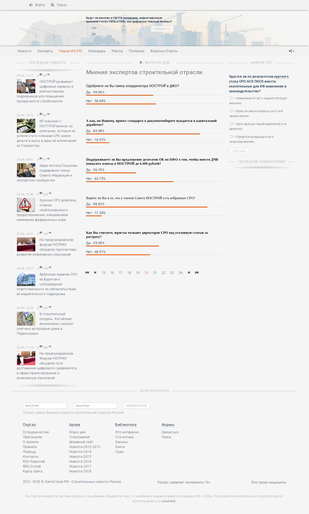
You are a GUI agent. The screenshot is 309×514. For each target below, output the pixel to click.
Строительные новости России (96, 482)
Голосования (79, 437)
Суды (119, 452)
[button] (291, 51)
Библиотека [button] (126, 424)
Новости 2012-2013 (84, 447)
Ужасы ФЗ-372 (70, 51)
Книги (120, 447)
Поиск (59, 5)
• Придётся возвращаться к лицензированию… (251, 139)
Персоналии (32, 437)
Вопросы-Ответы (164, 51)
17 (121, 273)
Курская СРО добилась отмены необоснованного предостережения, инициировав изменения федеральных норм (47, 210)
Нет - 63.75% (96, 179)
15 (104, 273)
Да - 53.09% (95, 243)
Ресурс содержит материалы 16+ (184, 482)
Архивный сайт (81, 442)
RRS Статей (32, 466)
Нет (92, 28)
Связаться (170, 432)
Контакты (31, 457)
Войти (37, 5)
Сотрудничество (36, 432)
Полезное (136, 51)
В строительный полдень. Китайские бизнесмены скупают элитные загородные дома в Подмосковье (45, 323)
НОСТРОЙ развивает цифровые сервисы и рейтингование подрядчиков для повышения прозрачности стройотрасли (45, 91)
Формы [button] (168, 424)
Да (91, 33)
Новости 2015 (80, 457)
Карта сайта (32, 471)
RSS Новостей (34, 461)
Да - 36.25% (95, 170)
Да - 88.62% (95, 204)
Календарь (97, 51)
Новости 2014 (80, 452)
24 (181, 273)
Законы (121, 442)
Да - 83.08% (95, 131)
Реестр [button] (117, 51)
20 (146, 273)
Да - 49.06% (95, 92)
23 (172, 273)
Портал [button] (29, 424)
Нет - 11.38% (96, 213)
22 (164, 273)
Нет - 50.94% (96, 101)
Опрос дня (77, 432)
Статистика (124, 437)
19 (138, 273)
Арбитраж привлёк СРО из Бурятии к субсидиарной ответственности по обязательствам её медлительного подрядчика (47, 284)
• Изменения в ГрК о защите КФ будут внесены (258, 101)
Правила (30, 447)
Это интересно (127, 432)
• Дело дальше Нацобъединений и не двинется (258, 126)
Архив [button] (74, 424)
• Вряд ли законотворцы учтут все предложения (256, 113)
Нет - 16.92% (96, 140)
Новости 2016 (80, 461)
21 (155, 273)
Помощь (29, 452)
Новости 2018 (80, 471)
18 (129, 273)
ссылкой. (169, 501)
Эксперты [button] (45, 51)
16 (112, 273)
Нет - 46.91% (96, 252)
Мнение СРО (261, 63)
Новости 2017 (80, 466)
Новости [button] (24, 51)
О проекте (31, 442)
